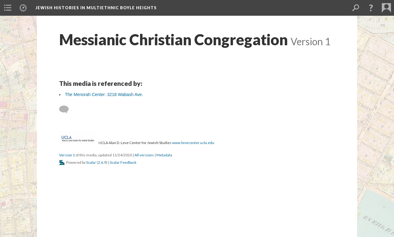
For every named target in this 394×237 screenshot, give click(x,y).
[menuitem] (7, 7)
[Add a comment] (66, 110)
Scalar (91, 162)
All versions (144, 155)
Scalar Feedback (123, 162)
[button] (371, 7)
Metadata (164, 155)
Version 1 (67, 155)
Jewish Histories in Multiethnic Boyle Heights (96, 7)
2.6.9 (102, 162)
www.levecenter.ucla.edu (193, 142)
